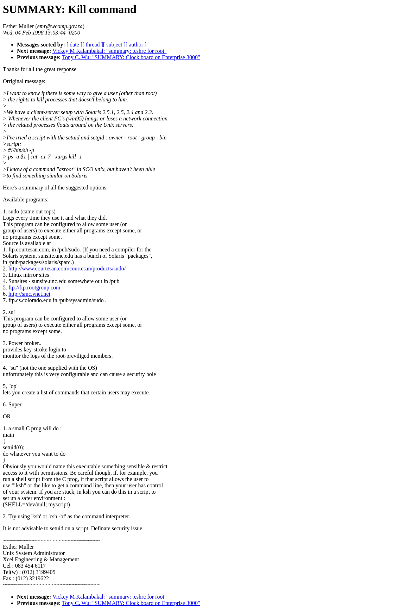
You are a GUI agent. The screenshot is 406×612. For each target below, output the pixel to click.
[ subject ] (114, 45)
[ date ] (74, 45)
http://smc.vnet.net (29, 294)
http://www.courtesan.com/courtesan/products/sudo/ (67, 268)
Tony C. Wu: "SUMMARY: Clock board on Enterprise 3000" (131, 57)
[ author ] (136, 45)
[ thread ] (92, 45)
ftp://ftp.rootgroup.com (34, 288)
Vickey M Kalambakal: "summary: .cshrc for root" (109, 51)
